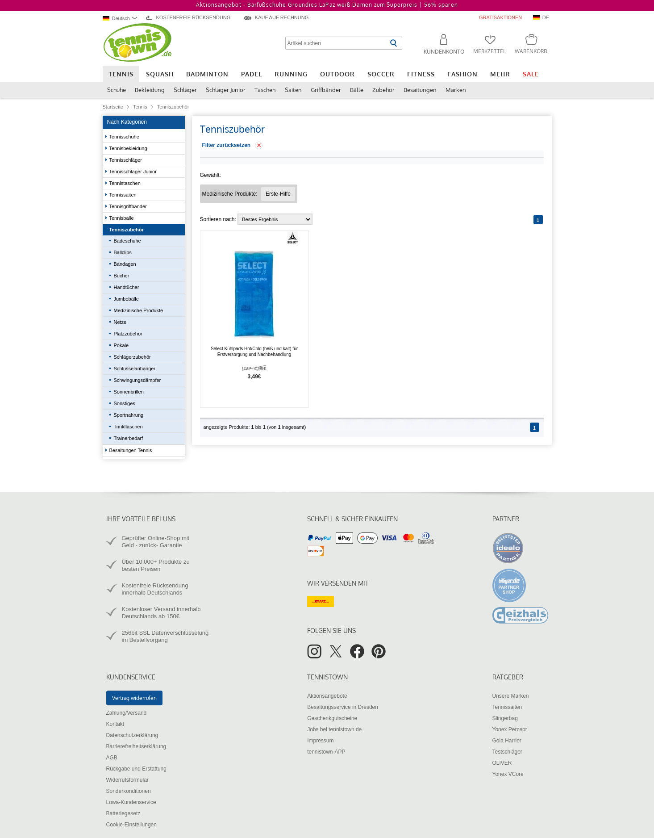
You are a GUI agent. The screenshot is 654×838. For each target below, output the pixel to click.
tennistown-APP (326, 752)
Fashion (462, 74)
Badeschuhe (127, 240)
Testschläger (507, 752)
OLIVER (502, 763)
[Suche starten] (393, 43)
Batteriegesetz (123, 813)
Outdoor (337, 74)
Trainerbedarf (128, 438)
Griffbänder (326, 89)
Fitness (421, 74)
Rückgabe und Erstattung (136, 769)
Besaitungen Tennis (131, 450)
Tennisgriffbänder (128, 206)
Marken (456, 89)
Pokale (121, 345)
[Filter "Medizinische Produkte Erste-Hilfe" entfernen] (278, 194)
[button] (440, 45)
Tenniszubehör (127, 229)
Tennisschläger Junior (133, 171)
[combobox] (121, 18)
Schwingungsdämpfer (137, 380)
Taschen (265, 89)
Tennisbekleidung (129, 148)
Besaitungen (420, 89)
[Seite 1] (538, 219)
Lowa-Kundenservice (131, 802)
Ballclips (123, 252)
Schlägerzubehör (132, 357)
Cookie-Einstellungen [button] (131, 824)
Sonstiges (124, 403)
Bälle (356, 89)
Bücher (121, 275)
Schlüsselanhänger (135, 368)
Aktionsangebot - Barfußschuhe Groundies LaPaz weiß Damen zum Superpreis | (327, 4)
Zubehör (383, 89)
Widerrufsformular (127, 780)
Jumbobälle (126, 299)
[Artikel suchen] (336, 43)
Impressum (320, 740)
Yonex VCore (508, 774)
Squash (160, 74)
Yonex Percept (509, 729)
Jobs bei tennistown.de (334, 729)
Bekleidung (150, 89)
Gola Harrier (506, 740)
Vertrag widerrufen (134, 698)
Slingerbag (505, 718)
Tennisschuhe (125, 136)
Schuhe (116, 89)
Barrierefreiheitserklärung (136, 746)
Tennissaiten (123, 194)
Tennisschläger (126, 160)
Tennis (120, 74)
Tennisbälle (122, 218)
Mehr (500, 74)
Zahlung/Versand (126, 713)
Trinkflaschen (128, 426)
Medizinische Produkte (138, 310)
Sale (531, 74)
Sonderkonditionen (128, 791)
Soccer (381, 74)
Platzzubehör (128, 333)
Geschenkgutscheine (332, 718)
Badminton (207, 74)
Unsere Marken (510, 696)
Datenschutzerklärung (132, 735)
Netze (120, 322)
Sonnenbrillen (129, 391)
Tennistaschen (125, 183)
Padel (251, 74)
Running (291, 74)
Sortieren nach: (218, 219)
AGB (111, 757)
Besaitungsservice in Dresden (342, 707)
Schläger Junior (226, 89)
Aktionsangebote (327, 696)
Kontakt (115, 724)
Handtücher (126, 287)
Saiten (293, 89)
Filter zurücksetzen (226, 145)
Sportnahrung (129, 415)
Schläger (185, 89)
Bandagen (125, 264)
